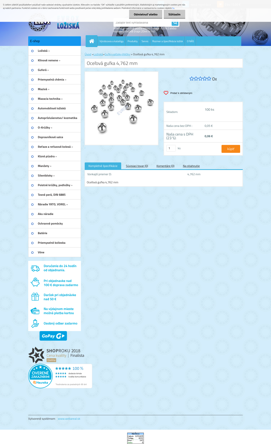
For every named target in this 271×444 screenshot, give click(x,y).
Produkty (133, 41)
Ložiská (98, 54)
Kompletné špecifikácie (102, 166)
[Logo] (54, 22)
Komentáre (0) (165, 166)
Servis (145, 41)
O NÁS (190, 41)
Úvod (88, 54)
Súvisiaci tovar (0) (137, 166)
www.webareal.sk (69, 418)
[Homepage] (93, 41)
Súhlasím (174, 14)
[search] (175, 22)
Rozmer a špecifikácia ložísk (167, 41)
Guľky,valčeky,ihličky (117, 54)
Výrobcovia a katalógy (112, 41)
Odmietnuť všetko (146, 14)
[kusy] (171, 148)
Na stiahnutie (191, 166)
